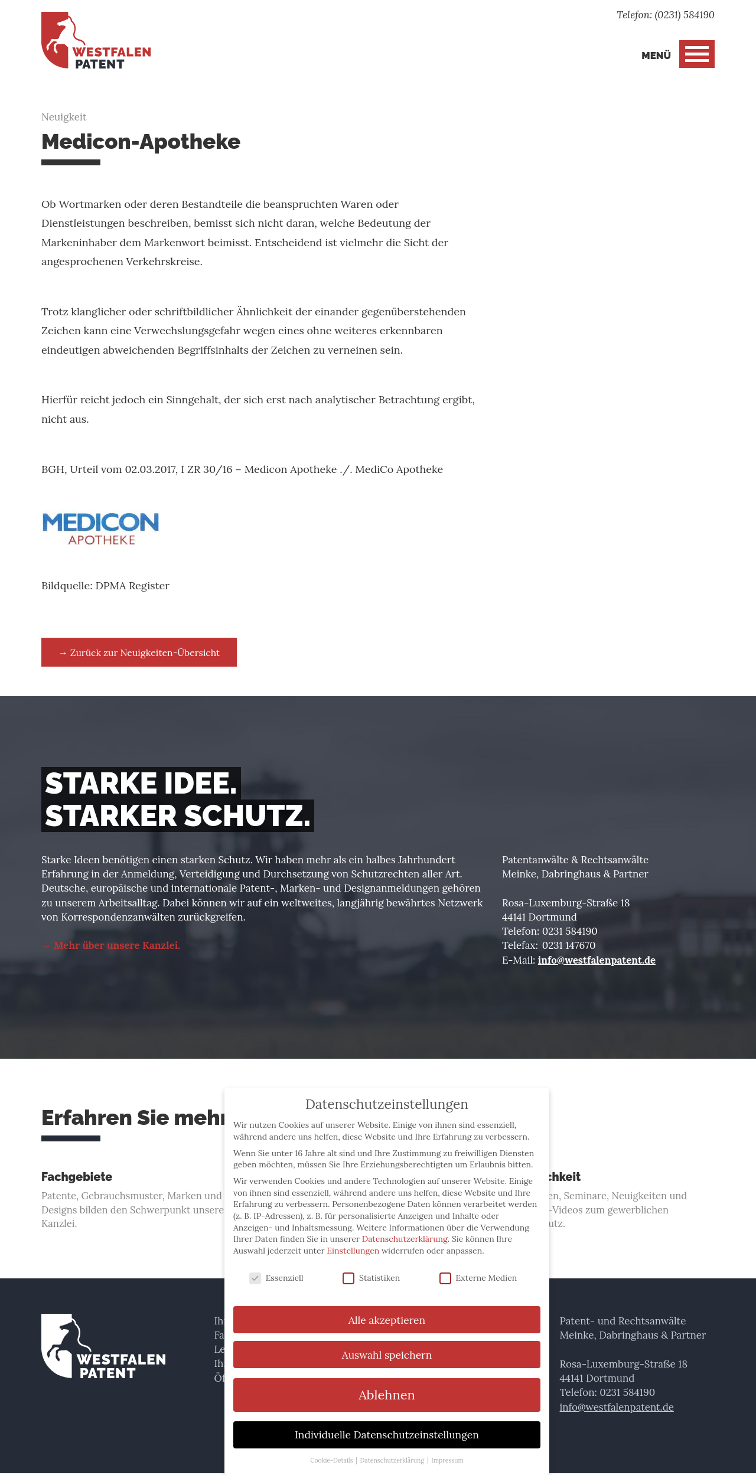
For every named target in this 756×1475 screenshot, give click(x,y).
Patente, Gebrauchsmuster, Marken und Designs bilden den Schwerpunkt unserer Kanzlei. (147, 1201)
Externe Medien (478, 1269)
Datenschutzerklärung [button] (393, 1452)
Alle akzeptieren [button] (386, 1312)
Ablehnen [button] (387, 1387)
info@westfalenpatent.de (597, 960)
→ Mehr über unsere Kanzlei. (111, 945)
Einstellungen (353, 1243)
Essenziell (276, 1269)
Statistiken (371, 1269)
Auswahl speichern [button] (387, 1346)
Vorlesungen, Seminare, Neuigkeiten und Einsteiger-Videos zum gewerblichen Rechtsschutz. (608, 1201)
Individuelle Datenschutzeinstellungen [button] (387, 1427)
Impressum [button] (447, 1452)
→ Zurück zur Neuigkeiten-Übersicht (141, 652)
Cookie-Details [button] (332, 1452)
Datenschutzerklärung (405, 1231)
